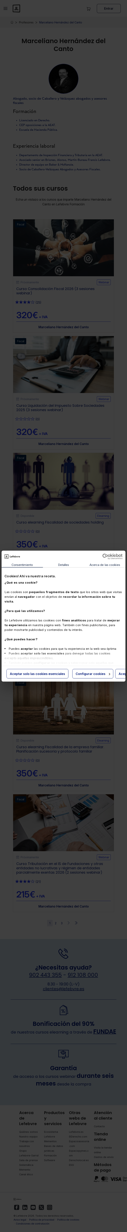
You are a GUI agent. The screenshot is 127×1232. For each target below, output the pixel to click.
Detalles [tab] (63, 564)
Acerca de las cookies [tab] (105, 564)
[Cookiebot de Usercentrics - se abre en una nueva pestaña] (105, 556)
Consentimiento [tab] (22, 564)
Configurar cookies (93, 674)
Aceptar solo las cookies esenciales (37, 674)
